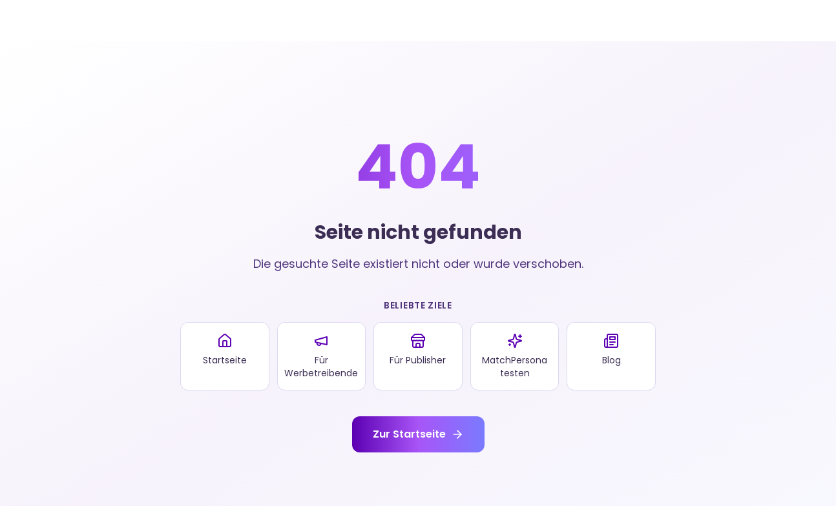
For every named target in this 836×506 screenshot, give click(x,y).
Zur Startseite (418, 434)
